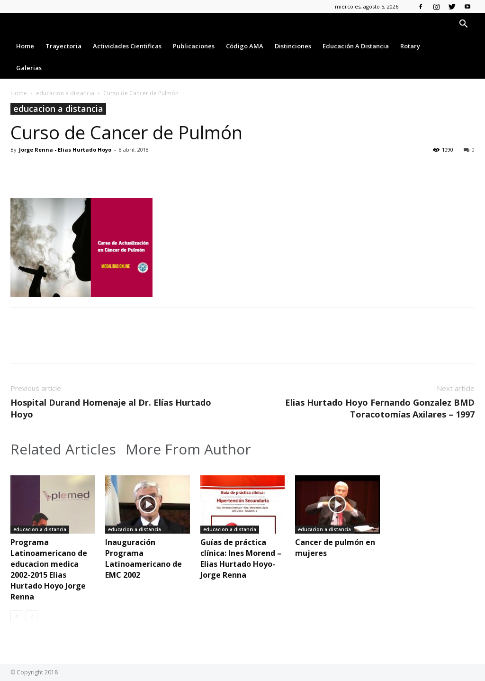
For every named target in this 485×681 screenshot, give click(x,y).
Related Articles (63, 449)
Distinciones (293, 46)
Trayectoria (63, 46)
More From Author (188, 449)
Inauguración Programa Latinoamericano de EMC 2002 (143, 558)
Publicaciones (194, 46)
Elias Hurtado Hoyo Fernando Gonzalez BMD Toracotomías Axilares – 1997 (380, 408)
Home (25, 46)
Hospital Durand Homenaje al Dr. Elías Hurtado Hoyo (110, 408)
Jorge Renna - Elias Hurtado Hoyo (65, 149)
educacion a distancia (65, 93)
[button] (463, 24)
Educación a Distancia (356, 46)
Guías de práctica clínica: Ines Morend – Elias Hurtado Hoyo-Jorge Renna (240, 558)
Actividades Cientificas (127, 46)
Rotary (410, 46)
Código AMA (244, 46)
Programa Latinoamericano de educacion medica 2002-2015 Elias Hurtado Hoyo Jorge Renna (48, 569)
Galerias (29, 68)
